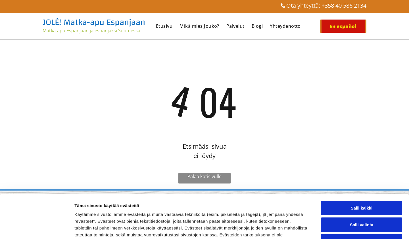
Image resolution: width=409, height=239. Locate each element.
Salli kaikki (362, 164)
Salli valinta (361, 181)
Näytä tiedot (303, 227)
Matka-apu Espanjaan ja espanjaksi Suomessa (91, 30)
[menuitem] (168, 26)
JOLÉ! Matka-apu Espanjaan (94, 22)
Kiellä (361, 197)
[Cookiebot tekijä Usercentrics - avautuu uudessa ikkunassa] (37, 228)
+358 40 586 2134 (344, 5)
